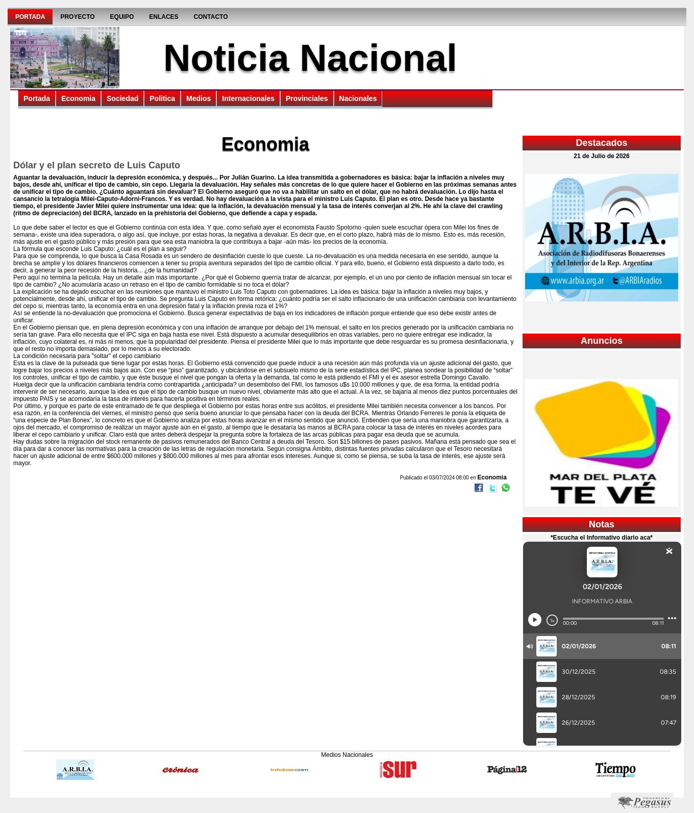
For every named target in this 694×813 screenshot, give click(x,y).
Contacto (211, 16)
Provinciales (307, 98)
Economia (78, 98)
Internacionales (248, 98)
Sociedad (122, 98)
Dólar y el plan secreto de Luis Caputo (96, 165)
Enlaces (163, 16)
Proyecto (77, 16)
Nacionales (358, 98)
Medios (198, 98)
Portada (30, 16)
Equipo (122, 16)
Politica (162, 98)
